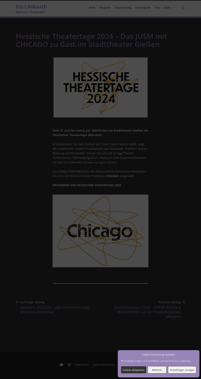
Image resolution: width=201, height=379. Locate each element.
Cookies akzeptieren (133, 369)
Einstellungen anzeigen (182, 369)
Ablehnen (157, 369)
